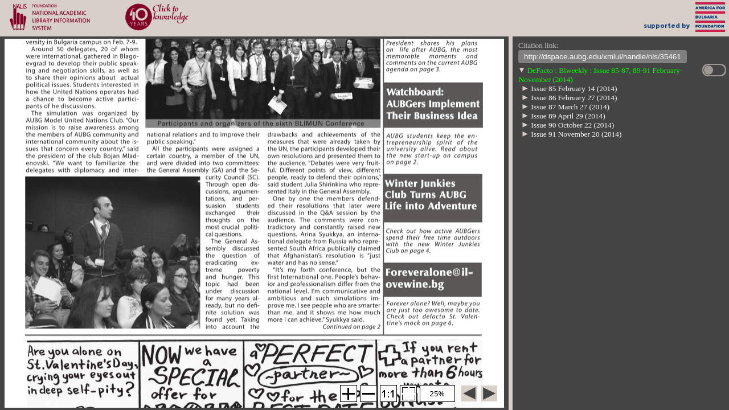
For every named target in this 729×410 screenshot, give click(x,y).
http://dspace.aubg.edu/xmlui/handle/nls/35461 (602, 57)
